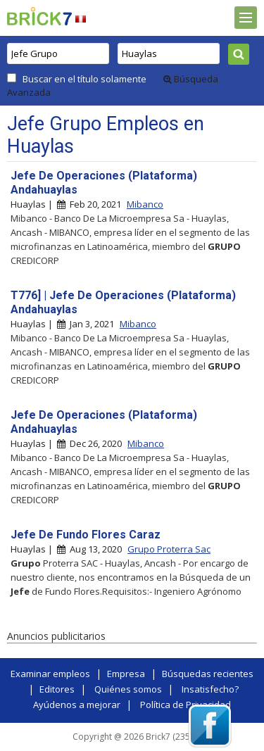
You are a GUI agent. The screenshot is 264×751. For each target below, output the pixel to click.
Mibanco (145, 204)
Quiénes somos (128, 689)
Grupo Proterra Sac (168, 549)
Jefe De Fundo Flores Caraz (86, 534)
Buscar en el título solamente (84, 78)
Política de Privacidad (185, 704)
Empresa (126, 673)
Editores (57, 689)
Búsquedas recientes (207, 673)
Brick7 (39, 16)
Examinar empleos (50, 673)
